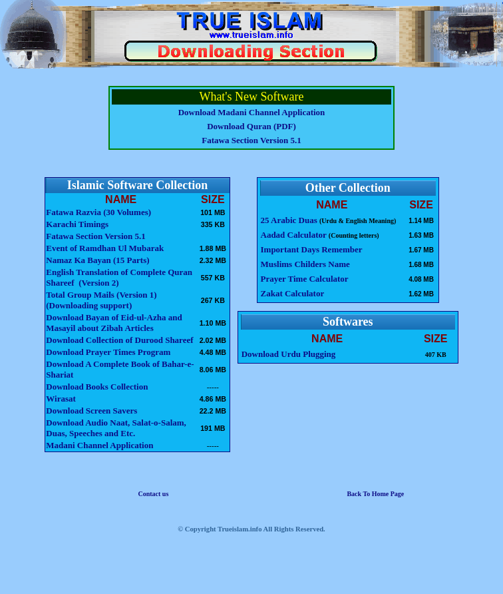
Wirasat (61, 399)
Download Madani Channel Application (251, 112)
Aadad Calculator (294, 235)
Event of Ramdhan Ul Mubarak (105, 248)
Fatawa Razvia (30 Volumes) (98, 212)
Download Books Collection (97, 387)
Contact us (153, 493)
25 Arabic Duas (290, 220)
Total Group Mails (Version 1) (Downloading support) (101, 300)
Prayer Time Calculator (305, 279)
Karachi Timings (77, 224)
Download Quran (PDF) (251, 126)
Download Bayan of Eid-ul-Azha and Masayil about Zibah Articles (114, 322)
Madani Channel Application (99, 445)
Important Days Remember (312, 249)
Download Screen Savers (91, 411)
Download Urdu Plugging (289, 354)
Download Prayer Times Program (108, 352)
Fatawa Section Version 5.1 (251, 140)
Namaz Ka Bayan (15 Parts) (97, 260)
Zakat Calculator (293, 293)
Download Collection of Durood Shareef (119, 340)
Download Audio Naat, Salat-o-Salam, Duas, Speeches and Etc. (116, 428)
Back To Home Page (375, 493)
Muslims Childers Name (305, 264)
